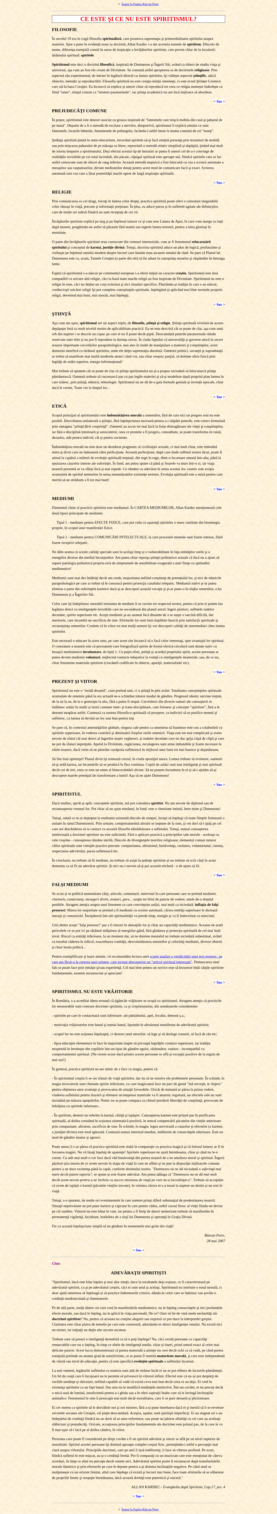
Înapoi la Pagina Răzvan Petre (140, 4)
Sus (219, 101)
